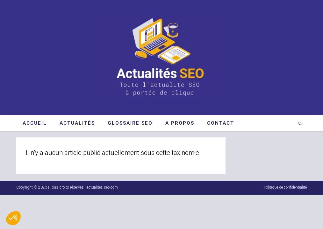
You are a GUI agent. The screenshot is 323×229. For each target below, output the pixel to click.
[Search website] (300, 124)
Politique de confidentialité (285, 221)
